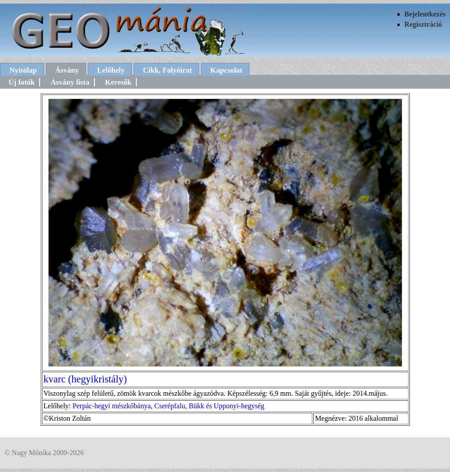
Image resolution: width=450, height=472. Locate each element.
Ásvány (67, 70)
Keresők (118, 82)
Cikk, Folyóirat (167, 70)
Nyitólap (23, 70)
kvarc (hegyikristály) (85, 379)
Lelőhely (111, 70)
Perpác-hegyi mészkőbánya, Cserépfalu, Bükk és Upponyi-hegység (169, 406)
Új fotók (21, 82)
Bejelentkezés (425, 14)
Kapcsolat (226, 70)
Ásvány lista (69, 82)
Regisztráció (423, 24)
